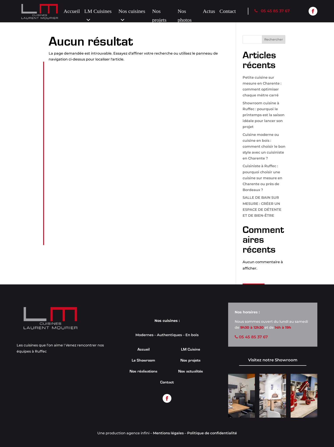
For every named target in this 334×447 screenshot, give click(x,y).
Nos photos (185, 12)
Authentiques (169, 335)
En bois (192, 335)
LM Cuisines (98, 12)
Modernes (144, 335)
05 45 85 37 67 (272, 11)
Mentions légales (168, 433)
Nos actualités (190, 371)
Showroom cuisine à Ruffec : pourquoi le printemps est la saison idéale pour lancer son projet (263, 115)
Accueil (72, 11)
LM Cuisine (190, 349)
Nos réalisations (143, 371)
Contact (227, 11)
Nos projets (159, 12)
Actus (209, 11)
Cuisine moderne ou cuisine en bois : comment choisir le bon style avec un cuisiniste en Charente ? (264, 147)
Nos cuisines (132, 12)
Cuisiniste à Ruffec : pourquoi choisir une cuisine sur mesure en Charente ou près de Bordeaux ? (262, 178)
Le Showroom (143, 360)
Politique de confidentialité (212, 433)
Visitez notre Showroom (272, 360)
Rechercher (273, 39)
